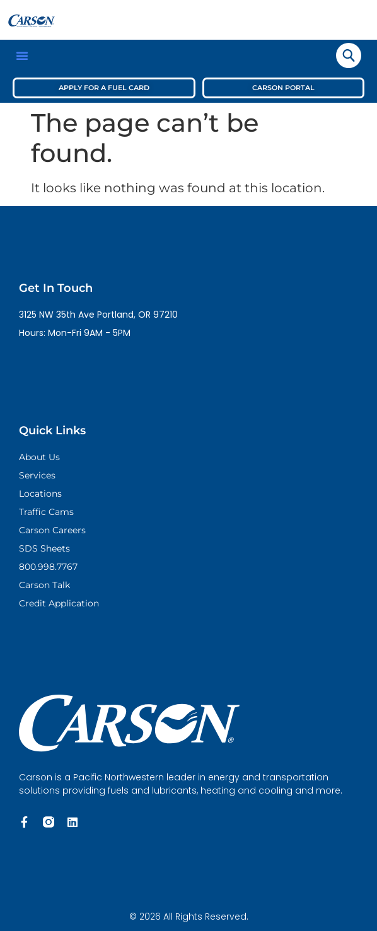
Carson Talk (44, 585)
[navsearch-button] (348, 55)
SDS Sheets (44, 548)
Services (37, 475)
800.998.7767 (48, 566)
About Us (39, 457)
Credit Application (59, 603)
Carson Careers (52, 530)
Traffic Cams (46, 512)
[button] (22, 55)
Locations (40, 493)
